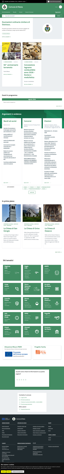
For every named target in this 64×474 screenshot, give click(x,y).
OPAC (26, 313)
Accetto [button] (3, 471)
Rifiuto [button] (8, 471)
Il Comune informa (8, 62)
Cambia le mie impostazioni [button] (17, 471)
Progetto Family (40, 347)
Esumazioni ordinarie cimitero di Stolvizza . (16, 23)
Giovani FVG (27, 328)
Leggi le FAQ (24, 397)
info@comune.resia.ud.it (9, 455)
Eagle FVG (26, 267)
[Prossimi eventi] (61, 99)
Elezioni (47, 120)
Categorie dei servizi (21, 423)
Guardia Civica (7, 299)
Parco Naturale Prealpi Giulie (27, 287)
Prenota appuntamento (26, 404)
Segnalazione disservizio (37, 454)
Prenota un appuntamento (53, 446)
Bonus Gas (26, 299)
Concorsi (27, 120)
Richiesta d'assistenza (37, 451)
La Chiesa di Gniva (32, 228)
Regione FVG (7, 267)
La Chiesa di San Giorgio (10, 229)
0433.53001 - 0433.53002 (31, 402)
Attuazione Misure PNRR (13, 347)
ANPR (46, 266)
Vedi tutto (59, 106)
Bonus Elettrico (47, 299)
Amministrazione (6, 423)
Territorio (8, 225)
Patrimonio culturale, (9, 224)
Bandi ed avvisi (10, 120)
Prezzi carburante (8, 328)
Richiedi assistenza (25, 400)
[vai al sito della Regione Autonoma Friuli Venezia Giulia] (14, 1)
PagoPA (47, 313)
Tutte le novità (6, 37)
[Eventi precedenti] (3, 99)
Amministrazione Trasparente (24, 443)
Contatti (4, 443)
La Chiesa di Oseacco (50, 229)
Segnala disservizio (25, 409)
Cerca (58, 16)
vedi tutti (32, 192)
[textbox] (31, 380)
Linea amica (6, 285)
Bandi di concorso (20, 448)
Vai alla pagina (8, 74)
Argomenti (57, 12)
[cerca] (60, 6)
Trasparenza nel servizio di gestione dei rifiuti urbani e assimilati (38, 448)
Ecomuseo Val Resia (48, 328)
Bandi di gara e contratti (22, 446)
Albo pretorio (19, 449)
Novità (49, 423)
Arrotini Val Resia (47, 285)
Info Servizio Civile (7, 315)
